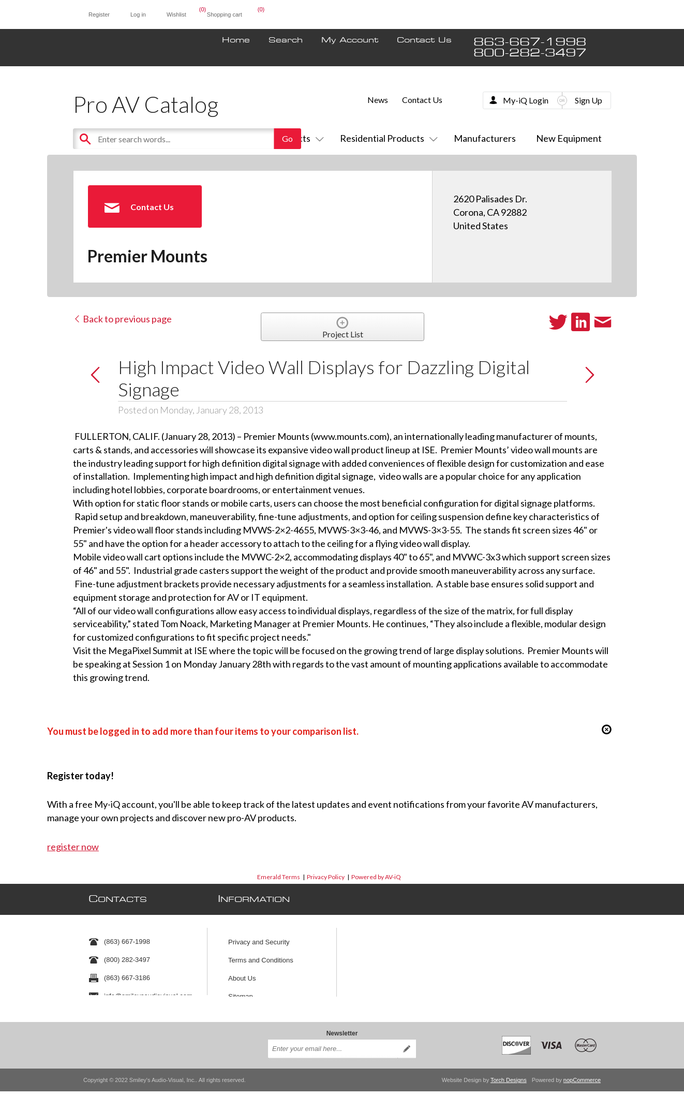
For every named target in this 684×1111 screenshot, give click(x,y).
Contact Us (424, 40)
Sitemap (240, 991)
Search (286, 40)
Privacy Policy (326, 877)
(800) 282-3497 (127, 955)
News (377, 100)
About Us (242, 973)
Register (99, 14)
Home (236, 40)
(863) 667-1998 (127, 937)
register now (73, 846)
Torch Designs (508, 1074)
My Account (349, 40)
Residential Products (387, 138)
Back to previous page (122, 318)
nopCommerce (582, 1074)
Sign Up (588, 100)
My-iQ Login (525, 100)
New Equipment (569, 138)
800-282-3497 (529, 53)
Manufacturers (485, 138)
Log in (138, 14)
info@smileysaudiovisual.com (148, 991)
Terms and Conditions (260, 955)
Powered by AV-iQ (376, 877)
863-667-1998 (529, 42)
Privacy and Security (259, 937)
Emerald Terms (278, 877)
